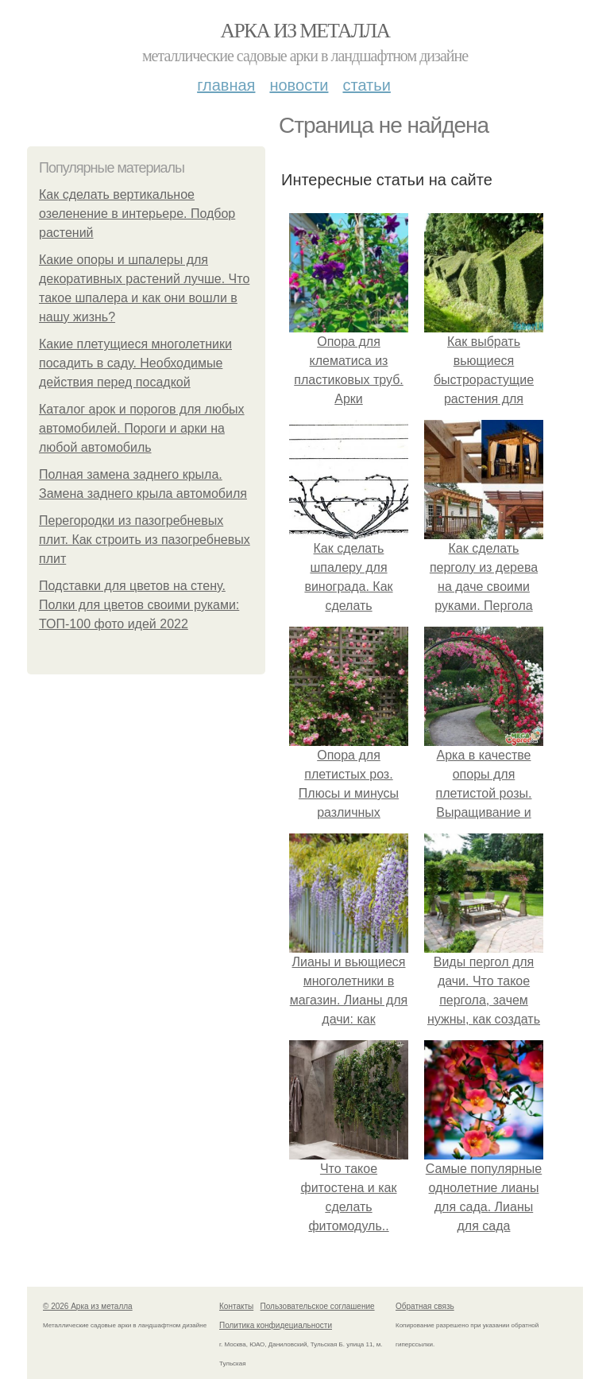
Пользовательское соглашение (318, 1306)
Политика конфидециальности (275, 1325)
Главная (226, 85)
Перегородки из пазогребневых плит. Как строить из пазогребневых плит (144, 539)
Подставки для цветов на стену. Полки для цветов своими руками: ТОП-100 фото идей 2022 (139, 605)
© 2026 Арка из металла (88, 1306)
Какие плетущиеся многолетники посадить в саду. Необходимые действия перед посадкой (135, 363)
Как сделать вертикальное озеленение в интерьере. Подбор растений (137, 213)
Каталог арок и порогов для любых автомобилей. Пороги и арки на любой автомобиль (142, 428)
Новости (298, 85)
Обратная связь (425, 1306)
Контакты (236, 1306)
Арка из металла (305, 30)
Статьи (366, 85)
